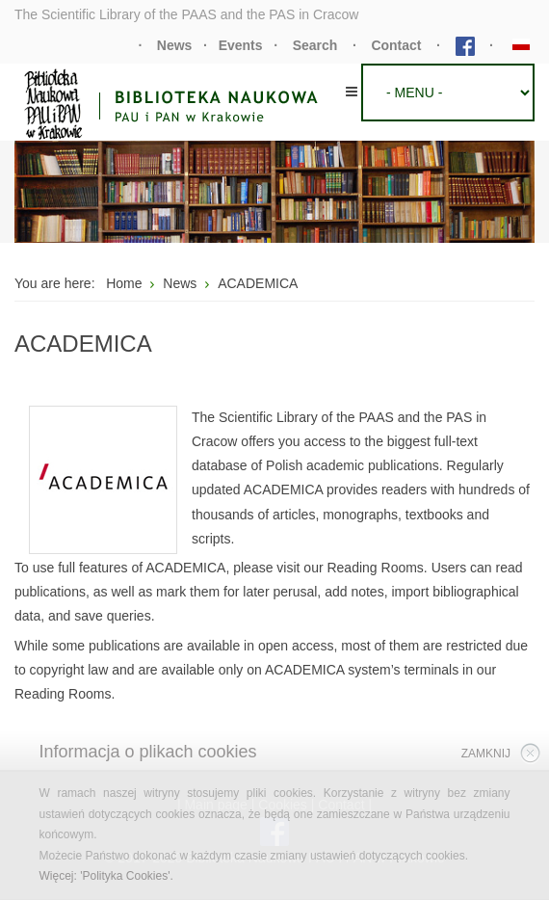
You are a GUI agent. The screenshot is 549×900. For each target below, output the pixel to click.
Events (241, 45)
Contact (396, 45)
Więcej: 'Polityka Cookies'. (106, 876)
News (175, 45)
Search (315, 45)
